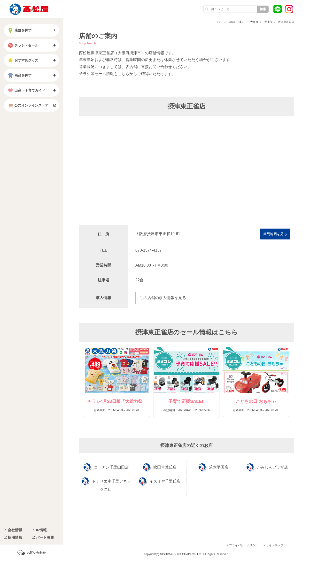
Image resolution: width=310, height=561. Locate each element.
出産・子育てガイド (26, 90)
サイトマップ (274, 545)
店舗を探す (19, 30)
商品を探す (19, 75)
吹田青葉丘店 (164, 467)
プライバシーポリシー (243, 545)
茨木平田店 (218, 467)
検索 (263, 9)
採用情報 (15, 537)
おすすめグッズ (22, 60)
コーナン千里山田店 (111, 467)
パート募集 (45, 537)
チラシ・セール (22, 45)
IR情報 (41, 530)
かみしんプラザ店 (272, 467)
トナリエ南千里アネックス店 (111, 485)
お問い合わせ (36, 552)
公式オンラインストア (27, 105)
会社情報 (15, 530)
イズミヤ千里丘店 (164, 481)
